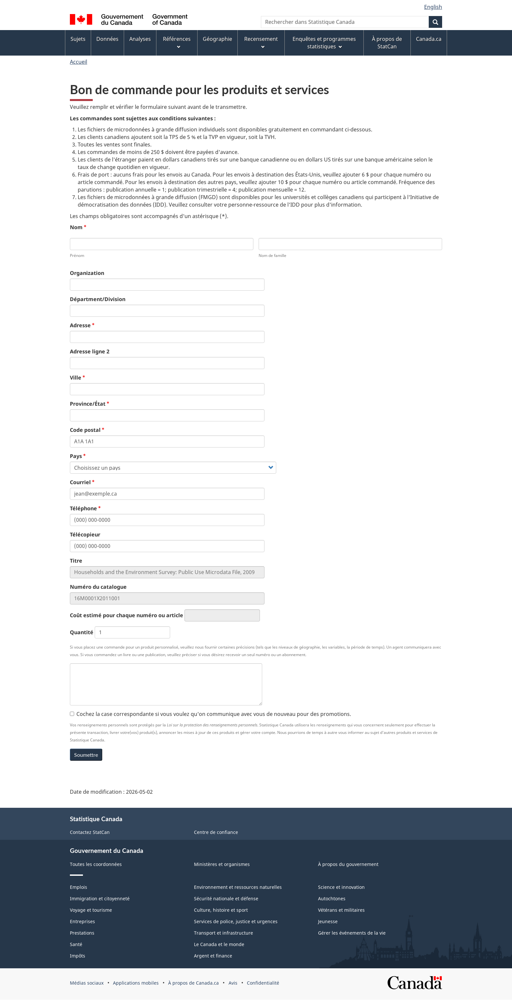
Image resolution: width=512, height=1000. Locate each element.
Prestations (82, 933)
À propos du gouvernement (348, 864)
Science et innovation (341, 887)
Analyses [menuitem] (140, 38)
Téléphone (83, 508)
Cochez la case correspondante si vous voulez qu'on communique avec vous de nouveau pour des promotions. (210, 714)
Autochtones (331, 898)
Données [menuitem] (107, 38)
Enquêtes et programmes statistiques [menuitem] (324, 42)
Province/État (87, 403)
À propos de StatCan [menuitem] (387, 42)
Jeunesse (328, 921)
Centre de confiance (216, 832)
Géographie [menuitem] (217, 38)
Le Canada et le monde (219, 944)
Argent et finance (213, 956)
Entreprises (82, 921)
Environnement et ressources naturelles (238, 887)
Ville (75, 377)
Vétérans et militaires (341, 910)
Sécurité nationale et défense (226, 898)
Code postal (85, 429)
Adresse (80, 325)
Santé (76, 944)
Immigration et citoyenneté (100, 898)
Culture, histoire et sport (221, 910)
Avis (233, 983)
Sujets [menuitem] (78, 38)
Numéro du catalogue (98, 586)
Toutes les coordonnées (96, 864)
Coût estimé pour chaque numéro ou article (126, 615)
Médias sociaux (87, 983)
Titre (76, 560)
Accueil (78, 61)
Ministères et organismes (222, 864)
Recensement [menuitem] (261, 42)
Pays (76, 456)
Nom (76, 227)
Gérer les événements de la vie (352, 933)
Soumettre (86, 755)
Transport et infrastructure (223, 933)
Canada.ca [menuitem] (428, 38)
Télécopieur (85, 534)
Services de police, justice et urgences (236, 921)
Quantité (81, 632)
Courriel (80, 482)
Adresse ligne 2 (89, 351)
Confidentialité (263, 983)
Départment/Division (97, 299)
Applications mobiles (136, 983)
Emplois (78, 887)
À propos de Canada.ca (193, 983)
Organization (87, 273)
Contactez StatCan (90, 832)
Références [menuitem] (177, 42)
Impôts (77, 956)
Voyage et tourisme (91, 910)
